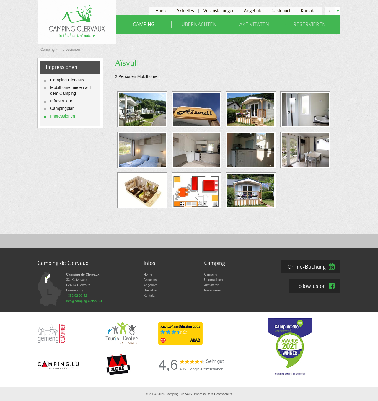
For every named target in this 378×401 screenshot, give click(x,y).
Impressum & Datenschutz (213, 394)
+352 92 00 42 (76, 295)
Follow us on (310, 286)
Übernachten (198, 24)
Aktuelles (185, 11)
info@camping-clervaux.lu (85, 301)
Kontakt (308, 11)
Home (161, 11)
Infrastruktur (61, 101)
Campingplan (62, 108)
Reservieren (309, 24)
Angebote (253, 11)
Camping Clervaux (67, 80)
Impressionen (62, 116)
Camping (143, 24)
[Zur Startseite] (77, 21)
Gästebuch (281, 11)
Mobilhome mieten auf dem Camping (70, 90)
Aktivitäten (254, 24)
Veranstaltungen (218, 11)
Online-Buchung (306, 266)
